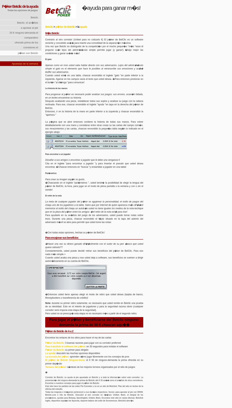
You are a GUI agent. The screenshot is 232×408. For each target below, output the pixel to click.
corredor (136, 377)
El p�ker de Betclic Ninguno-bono (65, 360)
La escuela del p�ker (57, 356)
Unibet (116, 395)
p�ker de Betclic (65, 26)
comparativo (31, 37)
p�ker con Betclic (28, 53)
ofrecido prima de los (26, 42)
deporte (84, 401)
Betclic (34, 17)
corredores (137, 380)
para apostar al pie (124, 392)
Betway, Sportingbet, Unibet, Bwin (84, 398)
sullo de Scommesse (107, 401)
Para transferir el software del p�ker (65, 346)
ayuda (83, 26)
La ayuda (50, 353)
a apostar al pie (29, 27)
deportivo (55, 401)
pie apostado (82, 377)
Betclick (113, 386)
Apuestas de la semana (25, 63)
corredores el (30, 47)
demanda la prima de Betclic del (83, 380)
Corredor (88, 386)
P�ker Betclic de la (15, 6)
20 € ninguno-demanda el (23, 32)
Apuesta (75, 401)
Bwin (123, 395)
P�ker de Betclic (54, 343)
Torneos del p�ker (55, 367)
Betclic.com (50, 395)
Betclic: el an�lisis (27, 22)
